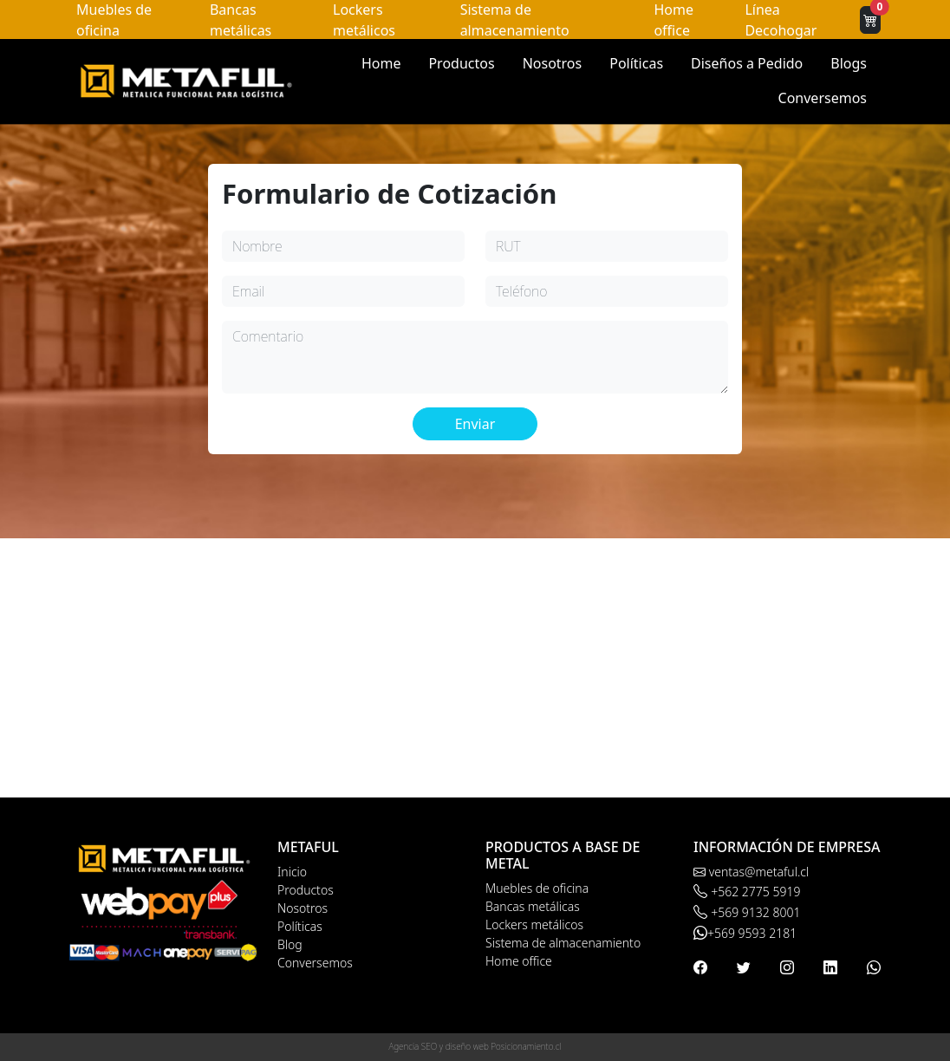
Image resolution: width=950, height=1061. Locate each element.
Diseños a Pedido (747, 63)
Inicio (292, 871)
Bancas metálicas (532, 906)
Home (381, 63)
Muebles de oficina (537, 888)
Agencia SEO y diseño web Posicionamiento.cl (475, 1046)
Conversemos (822, 97)
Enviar (475, 423)
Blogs (848, 63)
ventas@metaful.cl (751, 871)
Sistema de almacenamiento (563, 942)
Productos (461, 63)
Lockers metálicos (534, 924)
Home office (518, 961)
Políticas (636, 63)
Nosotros (552, 63)
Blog (290, 944)
